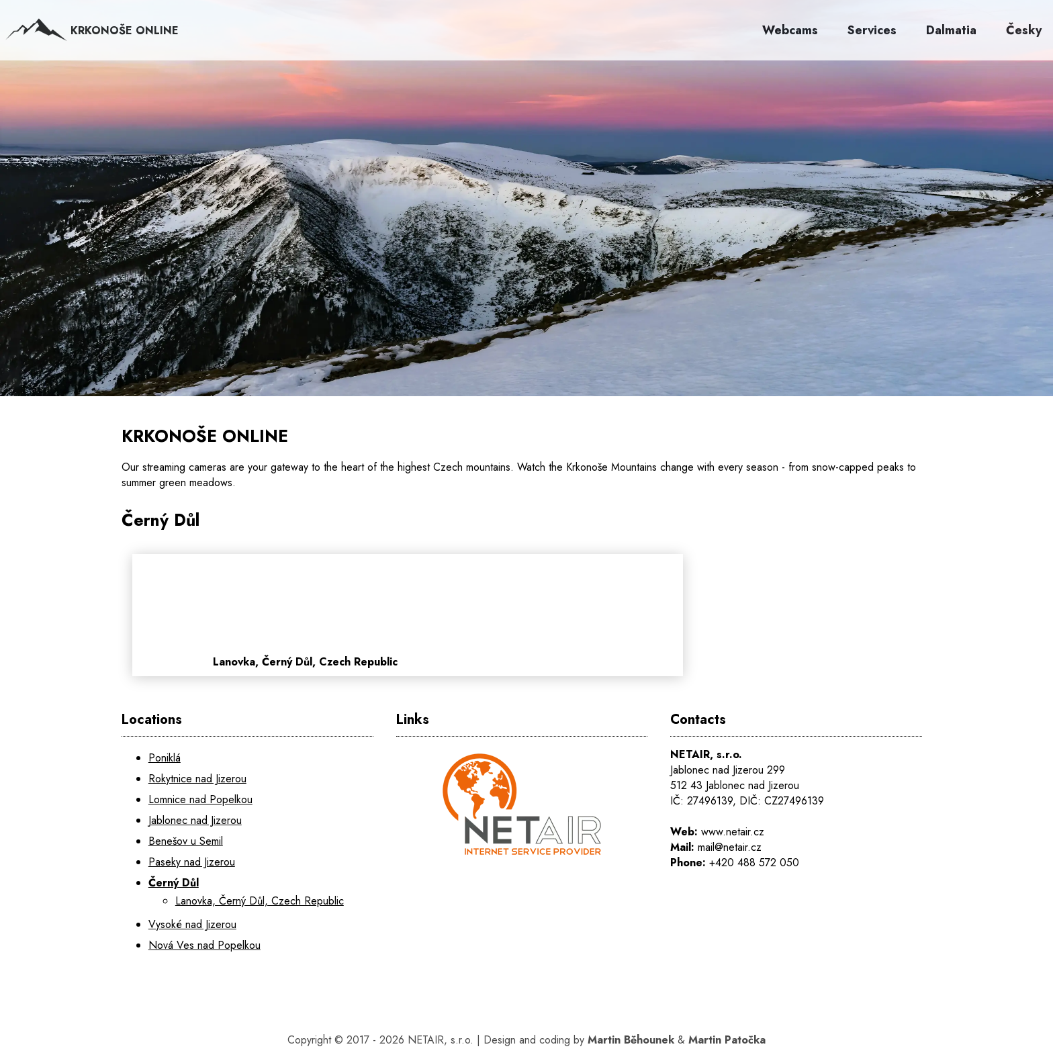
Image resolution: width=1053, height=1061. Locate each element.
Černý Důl (173, 882)
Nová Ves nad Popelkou (204, 945)
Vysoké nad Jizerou (192, 924)
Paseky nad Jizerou (191, 862)
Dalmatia (951, 30)
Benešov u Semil (185, 841)
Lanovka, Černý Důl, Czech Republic (259, 901)
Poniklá (164, 758)
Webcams (790, 30)
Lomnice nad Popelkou (200, 799)
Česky (1024, 30)
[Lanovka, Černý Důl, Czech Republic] (501, 615)
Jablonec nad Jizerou (195, 820)
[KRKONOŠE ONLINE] (526, 228)
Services (872, 30)
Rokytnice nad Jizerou (197, 778)
